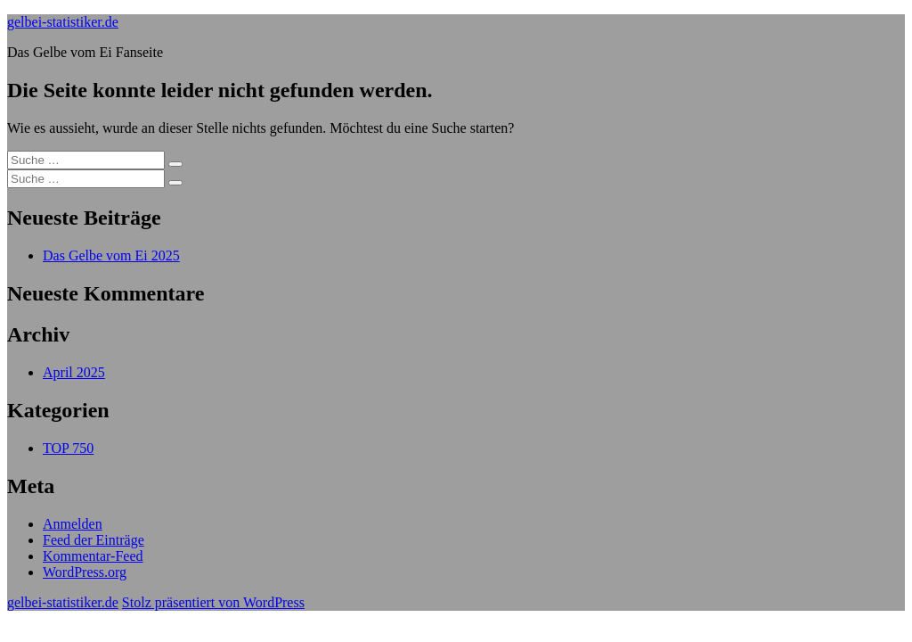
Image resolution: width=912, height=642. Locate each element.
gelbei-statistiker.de (62, 21)
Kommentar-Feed (93, 556)
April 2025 (74, 372)
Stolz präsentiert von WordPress (213, 602)
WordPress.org (84, 572)
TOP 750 (68, 448)
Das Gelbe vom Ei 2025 (111, 255)
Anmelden (72, 523)
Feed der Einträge (93, 539)
